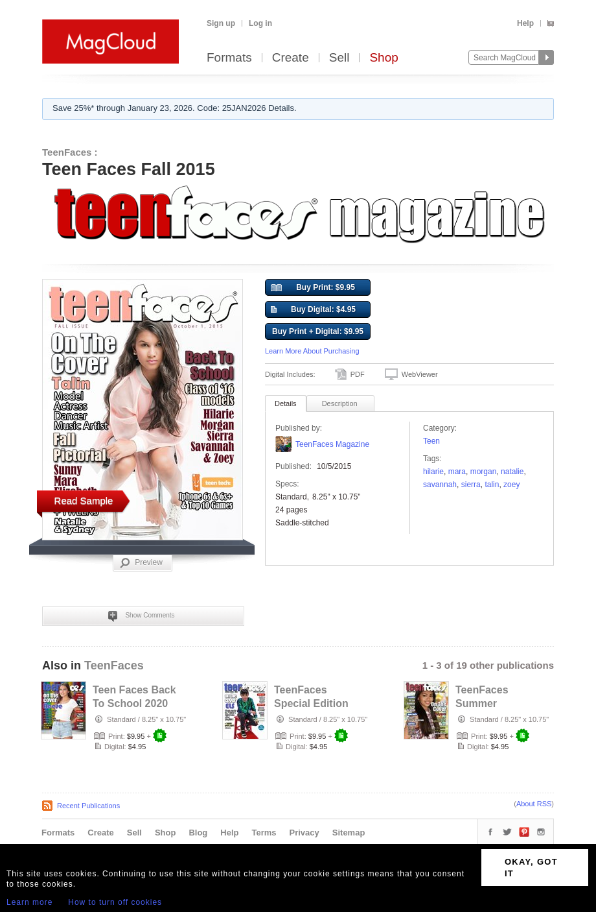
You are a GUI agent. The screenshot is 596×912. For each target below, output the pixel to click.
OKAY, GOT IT (531, 867)
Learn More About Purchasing (312, 351)
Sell (339, 58)
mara (457, 471)
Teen (431, 441)
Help (525, 23)
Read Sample (83, 500)
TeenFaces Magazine (332, 444)
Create (290, 58)
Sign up (221, 23)
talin (492, 484)
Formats (229, 58)
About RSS (533, 804)
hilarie (433, 471)
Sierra (471, 484)
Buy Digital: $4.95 (313, 310)
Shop (383, 58)
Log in (260, 23)
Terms (263, 832)
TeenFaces (114, 665)
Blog (198, 832)
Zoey (511, 484)
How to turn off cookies (115, 902)
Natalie (512, 471)
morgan (483, 471)
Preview (141, 563)
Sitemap (348, 832)
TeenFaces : (70, 152)
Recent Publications (88, 806)
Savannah (440, 484)
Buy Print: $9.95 (313, 288)
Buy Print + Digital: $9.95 (317, 331)
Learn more (29, 902)
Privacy (304, 832)
